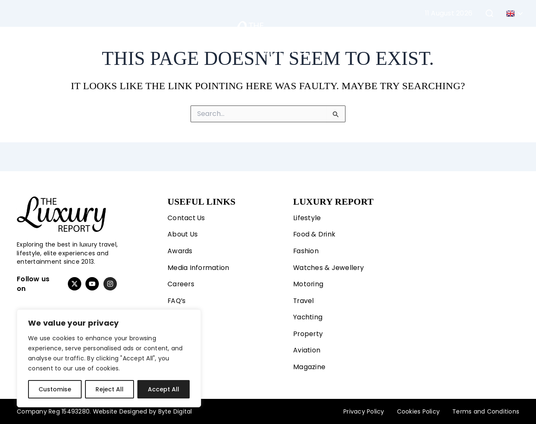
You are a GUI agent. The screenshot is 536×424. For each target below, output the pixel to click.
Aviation (426, 37)
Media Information (198, 266)
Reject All (109, 389)
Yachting (340, 37)
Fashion (100, 37)
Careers (181, 283)
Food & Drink (314, 233)
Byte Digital (175, 411)
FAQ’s (177, 300)
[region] (109, 358)
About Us (183, 233)
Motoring (148, 37)
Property (384, 37)
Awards (180, 249)
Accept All (163, 389)
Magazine (469, 37)
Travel (189, 37)
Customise (55, 389)
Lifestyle (50, 37)
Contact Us (187, 216)
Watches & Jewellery (329, 266)
